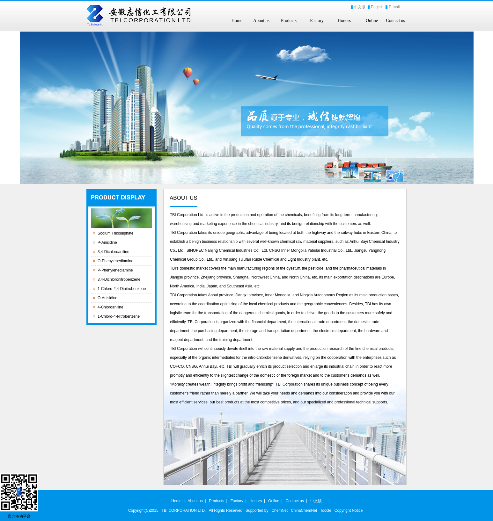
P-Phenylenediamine (115, 270)
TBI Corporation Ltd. (187, 215)
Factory (317, 20)
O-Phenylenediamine (115, 261)
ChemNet (279, 510)
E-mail (394, 7)
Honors (344, 20)
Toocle (325, 510)
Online (372, 20)
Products (289, 20)
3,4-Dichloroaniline (113, 252)
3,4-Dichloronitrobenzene (119, 279)
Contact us (395, 20)
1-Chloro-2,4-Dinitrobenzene (122, 288)
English (377, 7)
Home (237, 20)
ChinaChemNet (304, 510)
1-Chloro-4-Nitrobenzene (119, 316)
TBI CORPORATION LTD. (183, 510)
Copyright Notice (349, 510)
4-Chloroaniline (110, 307)
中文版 (359, 7)
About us (261, 20)
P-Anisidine (107, 242)
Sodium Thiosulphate (116, 233)
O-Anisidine (107, 298)
